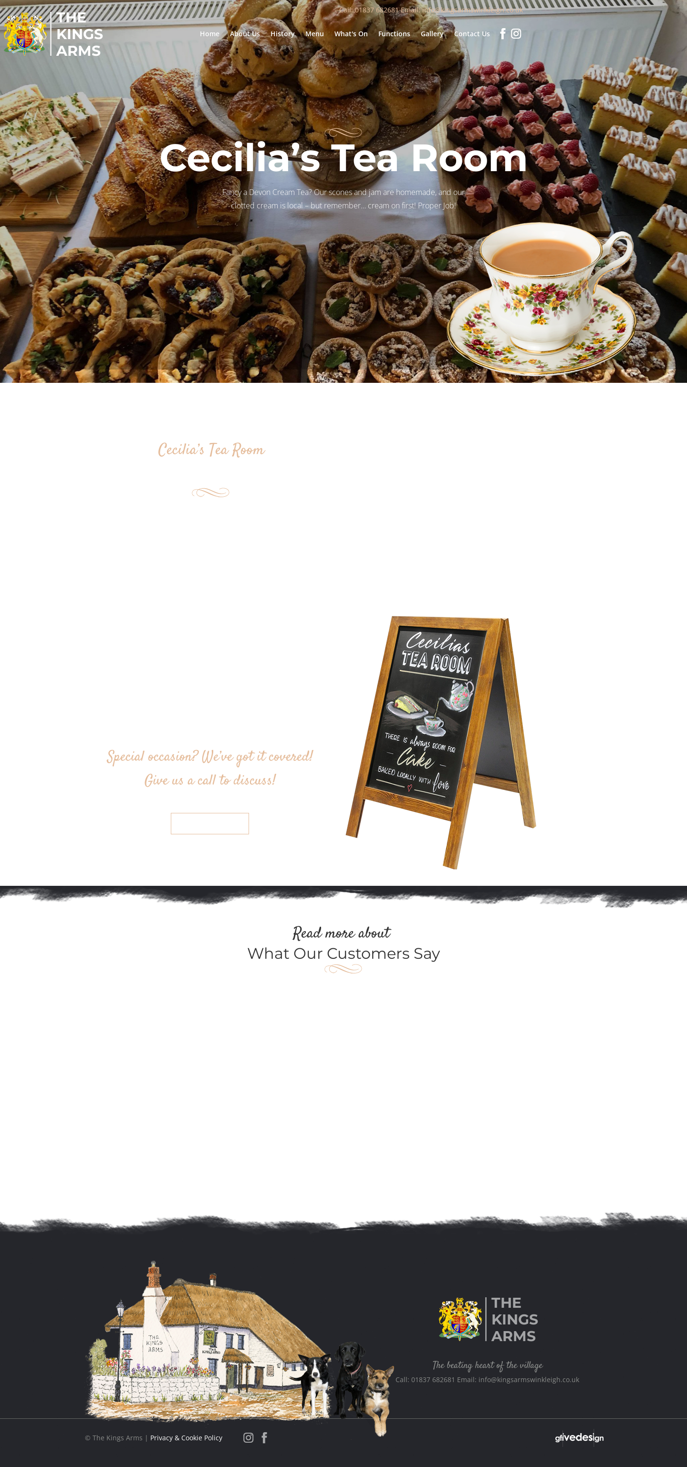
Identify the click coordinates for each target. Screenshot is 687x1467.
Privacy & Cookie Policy (186, 1437)
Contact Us (210, 823)
